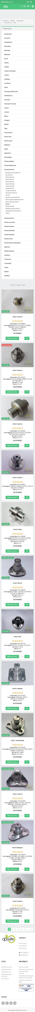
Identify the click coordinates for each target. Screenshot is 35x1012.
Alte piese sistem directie (13, 173)
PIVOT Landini (17, 688)
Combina (7, 79)
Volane (8, 213)
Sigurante (7, 153)
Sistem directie (7, 22)
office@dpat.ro (23, 955)
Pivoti (14, 22)
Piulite (6, 124)
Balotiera (7, 54)
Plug (5, 128)
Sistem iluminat (9, 234)
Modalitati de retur (6, 972)
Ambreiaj (7, 50)
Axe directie (9, 175)
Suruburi (7, 255)
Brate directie (10, 179)
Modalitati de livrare (6, 967)
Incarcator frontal (10, 104)
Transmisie (7, 263)
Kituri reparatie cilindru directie (15, 199)
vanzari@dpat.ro (24, 952)
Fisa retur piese (5, 979)
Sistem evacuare (9, 222)
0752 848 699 (22, 946)
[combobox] (22, 338)
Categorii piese (20, 20)
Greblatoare (8, 95)
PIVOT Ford (17, 529)
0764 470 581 (22, 948)
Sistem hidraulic (9, 230)
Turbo (6, 267)
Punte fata (7, 137)
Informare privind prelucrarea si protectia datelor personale (26, 971)
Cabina (6, 63)
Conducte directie (11, 190)
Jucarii (6, 108)
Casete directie (10, 186)
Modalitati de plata (6, 969)
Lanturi (6, 112)
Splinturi (7, 247)
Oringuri (7, 120)
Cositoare (7, 83)
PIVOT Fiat (17, 637)
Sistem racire (8, 239)
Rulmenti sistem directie (13, 208)
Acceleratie (8, 34)
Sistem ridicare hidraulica (12, 243)
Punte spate (8, 141)
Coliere (6, 75)
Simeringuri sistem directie (13, 211)
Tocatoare (7, 259)
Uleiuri (6, 271)
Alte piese (7, 46)
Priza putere (8, 132)
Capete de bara (10, 184)
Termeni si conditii (23, 967)
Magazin (13, 20)
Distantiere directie (11, 193)
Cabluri (6, 67)
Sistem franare (9, 226)
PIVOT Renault (17, 848)
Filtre (6, 87)
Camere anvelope (10, 71)
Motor (6, 116)
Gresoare (7, 100)
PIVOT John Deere (17, 740)
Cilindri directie (10, 188)
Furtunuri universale (11, 91)
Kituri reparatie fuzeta (12, 202)
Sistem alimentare (10, 165)
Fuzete (8, 195)
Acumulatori (8, 42)
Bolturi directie (10, 177)
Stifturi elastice (9, 251)
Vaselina (7, 276)
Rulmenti (7, 145)
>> (31, 929)
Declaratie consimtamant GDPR (25, 981)
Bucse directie (10, 182)
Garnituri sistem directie (13, 197)
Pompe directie (10, 206)
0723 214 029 (22, 943)
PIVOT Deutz (17, 583)
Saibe (6, 149)
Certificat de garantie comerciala (6, 975)
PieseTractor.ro (22, 1010)
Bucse (6, 58)
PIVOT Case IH (17, 317)
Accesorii (7, 38)
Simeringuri (8, 157)
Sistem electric (9, 218)
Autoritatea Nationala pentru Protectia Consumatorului (26, 977)
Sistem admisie (9, 161)
